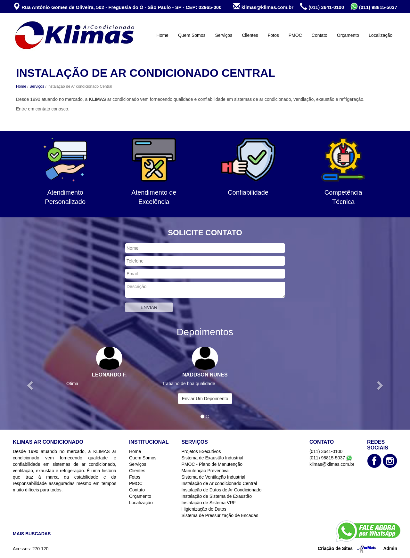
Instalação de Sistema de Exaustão (216, 496)
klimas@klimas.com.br (263, 6)
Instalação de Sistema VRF (208, 502)
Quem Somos (192, 35)
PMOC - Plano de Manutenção (211, 464)
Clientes (250, 35)
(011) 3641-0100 (322, 6)
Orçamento (348, 35)
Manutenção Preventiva (204, 470)
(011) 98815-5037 (373, 6)
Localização (380, 35)
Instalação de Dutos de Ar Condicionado (221, 489)
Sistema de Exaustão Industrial (212, 457)
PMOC (295, 35)
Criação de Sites (335, 548)
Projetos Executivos (201, 451)
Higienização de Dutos (203, 509)
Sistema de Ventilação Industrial (213, 477)
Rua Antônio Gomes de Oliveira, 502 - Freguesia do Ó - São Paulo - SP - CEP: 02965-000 (117, 6)
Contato (319, 35)
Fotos (273, 35)
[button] (31, 385)
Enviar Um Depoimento (205, 398)
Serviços (223, 35)
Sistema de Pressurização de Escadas (219, 515)
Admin (390, 548)
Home (162, 35)
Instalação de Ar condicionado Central (219, 483)
